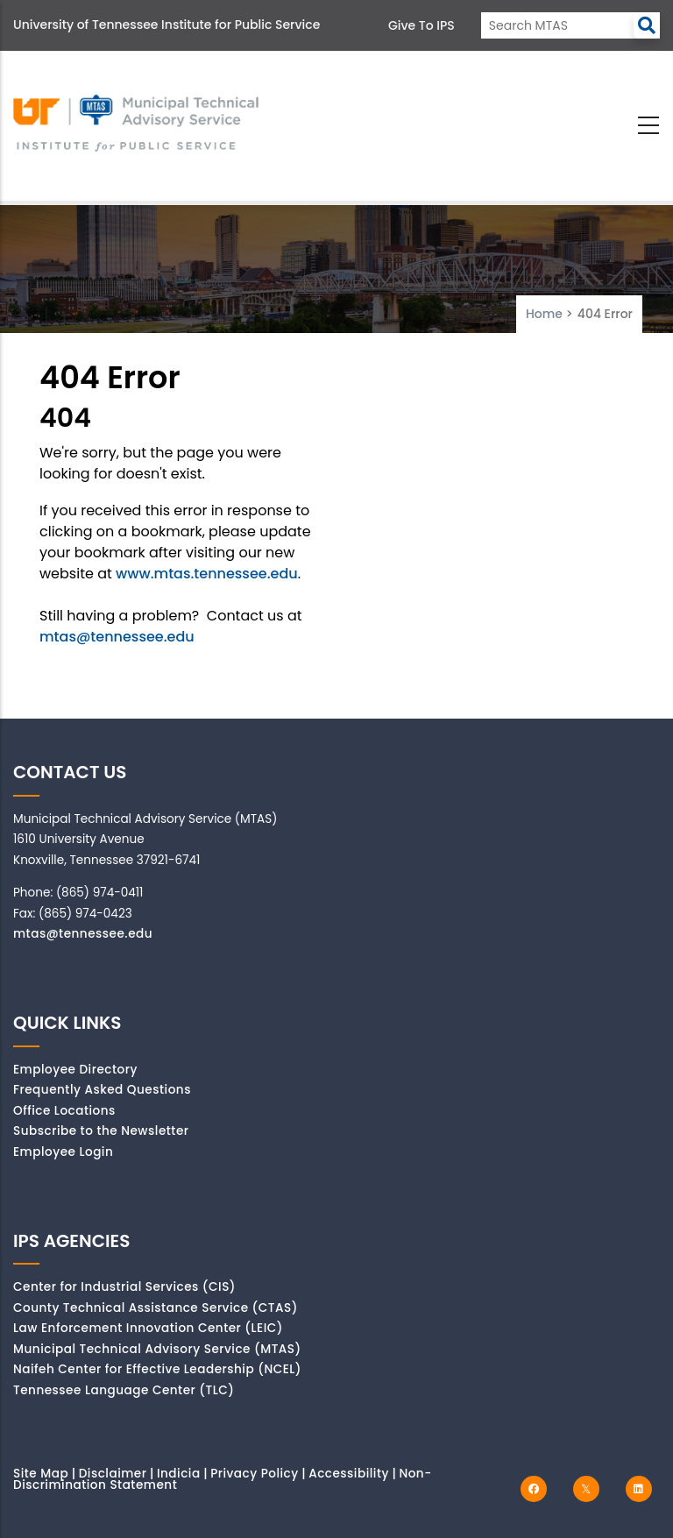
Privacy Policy (254, 1473)
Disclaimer (113, 1473)
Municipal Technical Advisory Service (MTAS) (157, 1349)
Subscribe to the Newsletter (101, 1131)
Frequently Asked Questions (102, 1089)
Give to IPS (421, 25)
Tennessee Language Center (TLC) (123, 1390)
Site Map (40, 1473)
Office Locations (64, 1110)
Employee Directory (75, 1069)
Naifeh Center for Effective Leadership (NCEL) (157, 1369)
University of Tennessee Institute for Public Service (166, 24)
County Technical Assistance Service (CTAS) (155, 1308)
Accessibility (348, 1473)
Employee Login (63, 1152)
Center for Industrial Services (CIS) (124, 1287)
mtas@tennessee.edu (117, 637)
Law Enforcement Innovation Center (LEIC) (148, 1328)
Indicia (179, 1473)
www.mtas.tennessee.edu (207, 573)
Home (544, 313)
